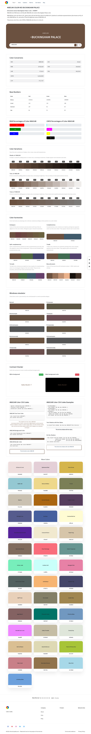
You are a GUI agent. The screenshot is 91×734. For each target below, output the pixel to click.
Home (19, 2)
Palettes (31, 2)
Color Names (38, 2)
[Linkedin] (89, 266)
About (42, 712)
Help (42, 715)
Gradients (25, 2)
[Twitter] (89, 259)
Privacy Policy (81, 731)
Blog (44, 2)
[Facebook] (89, 263)
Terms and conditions (70, 731)
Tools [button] (13, 2)
